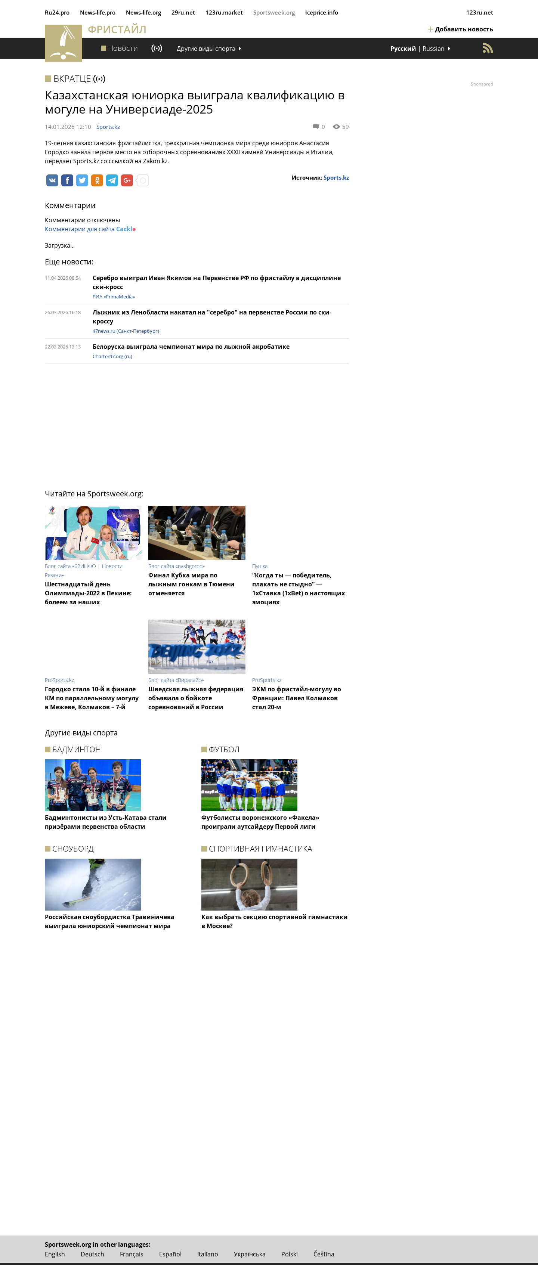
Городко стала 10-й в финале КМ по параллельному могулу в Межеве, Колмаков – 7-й (92, 698)
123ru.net (479, 12)
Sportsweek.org (274, 12)
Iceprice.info (321, 12)
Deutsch (92, 1254)
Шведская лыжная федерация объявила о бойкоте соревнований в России (195, 698)
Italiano (207, 1254)
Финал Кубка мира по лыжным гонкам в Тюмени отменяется (191, 584)
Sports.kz (108, 126)
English (55, 1254)
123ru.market (224, 12)
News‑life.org (143, 12)
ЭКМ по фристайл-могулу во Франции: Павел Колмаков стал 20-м (296, 698)
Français (131, 1254)
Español (170, 1254)
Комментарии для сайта (90, 229)
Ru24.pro (57, 12)
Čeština (323, 1254)
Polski (289, 1254)
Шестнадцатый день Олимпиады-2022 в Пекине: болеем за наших (88, 593)
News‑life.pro (97, 12)
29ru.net (183, 12)
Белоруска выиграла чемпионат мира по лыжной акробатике (191, 346)
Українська (250, 1254)
